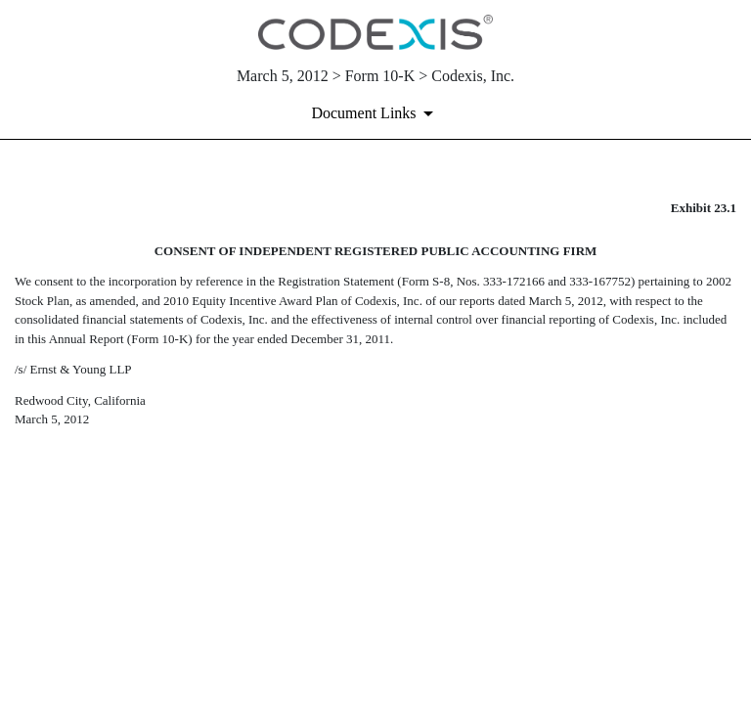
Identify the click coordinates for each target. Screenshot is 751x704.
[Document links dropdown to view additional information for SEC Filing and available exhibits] (375, 113)
